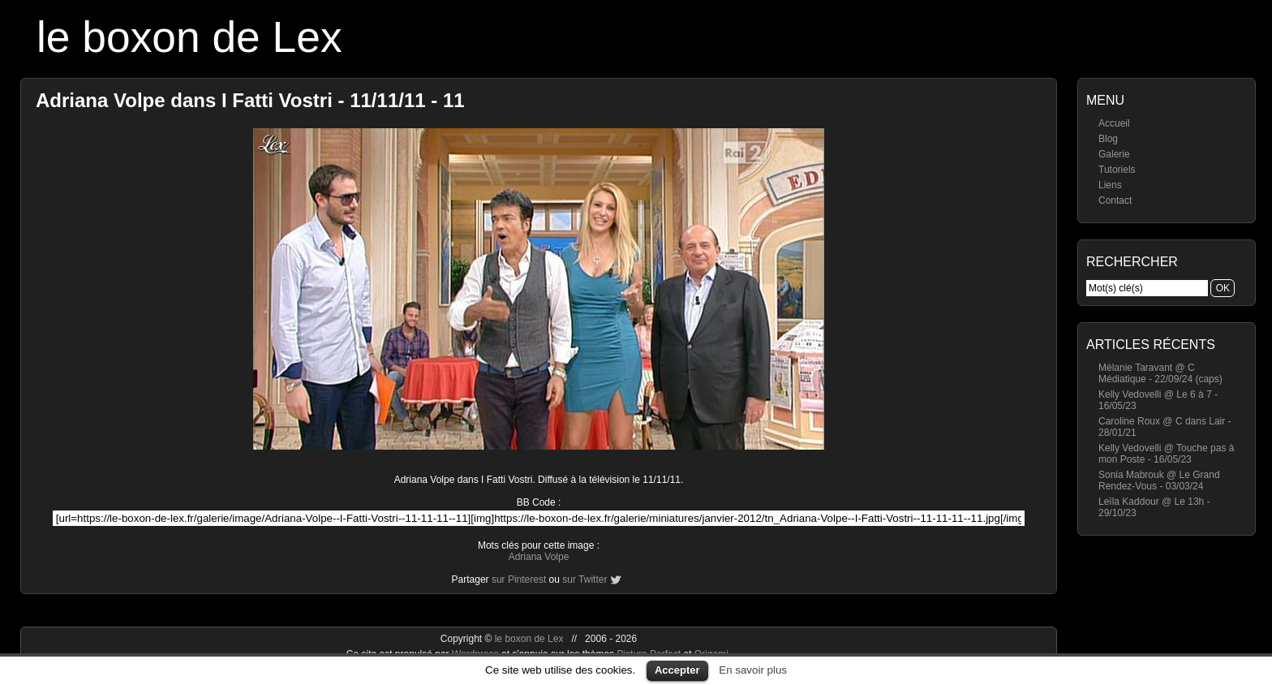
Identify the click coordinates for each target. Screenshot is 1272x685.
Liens (1110, 185)
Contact (1115, 200)
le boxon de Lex (189, 37)
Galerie (1114, 154)
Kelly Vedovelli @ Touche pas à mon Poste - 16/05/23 (1166, 453)
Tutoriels (1117, 169)
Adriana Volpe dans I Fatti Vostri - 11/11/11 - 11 (250, 100)
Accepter (677, 670)
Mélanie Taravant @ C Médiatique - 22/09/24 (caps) (1160, 373)
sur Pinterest (519, 579)
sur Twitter (584, 579)
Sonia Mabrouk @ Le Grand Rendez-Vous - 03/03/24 (1159, 480)
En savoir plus (753, 670)
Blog (1108, 138)
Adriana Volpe (539, 556)
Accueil (1114, 123)
